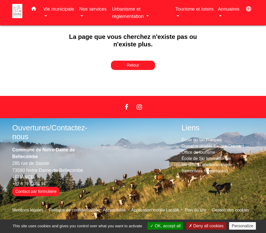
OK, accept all (165, 226)
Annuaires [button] (229, 9)
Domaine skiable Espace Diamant (213, 146)
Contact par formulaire (35, 191)
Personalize (243, 226)
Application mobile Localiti (155, 210)
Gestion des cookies (230, 210)
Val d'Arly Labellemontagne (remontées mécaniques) (207, 168)
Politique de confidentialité (73, 210)
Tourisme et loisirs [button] (194, 9)
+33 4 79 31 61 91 (29, 183)
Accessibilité (114, 210)
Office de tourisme (198, 152)
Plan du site (195, 210)
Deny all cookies (206, 226)
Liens (191, 128)
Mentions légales (27, 210)
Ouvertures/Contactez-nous (50, 132)
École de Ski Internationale (206, 158)
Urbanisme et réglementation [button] (128, 12)
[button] (33, 9)
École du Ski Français (202, 140)
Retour (133, 65)
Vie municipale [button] (58, 9)
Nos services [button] (93, 9)
